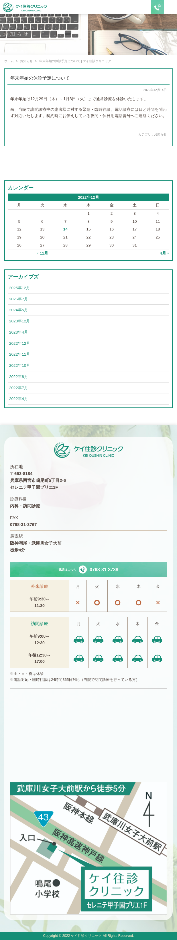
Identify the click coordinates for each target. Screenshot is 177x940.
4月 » (164, 253)
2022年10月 (19, 365)
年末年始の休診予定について (40, 78)
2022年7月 (18, 388)
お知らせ (160, 134)
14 (65, 229)
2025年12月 (19, 288)
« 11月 (42, 253)
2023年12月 (19, 321)
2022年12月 (19, 343)
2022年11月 (19, 354)
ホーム (9, 61)
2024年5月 (18, 310)
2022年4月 (18, 399)
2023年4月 (18, 332)
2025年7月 (18, 299)
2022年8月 (18, 377)
